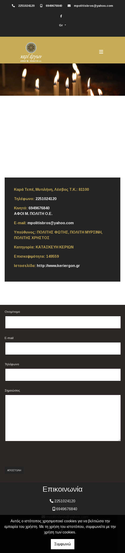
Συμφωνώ (62, 544)
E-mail (9, 338)
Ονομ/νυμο (12, 311)
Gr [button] (61, 25)
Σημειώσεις (12, 390)
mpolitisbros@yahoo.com (93, 5)
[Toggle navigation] (101, 51)
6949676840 (54, 5)
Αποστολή (14, 470)
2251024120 (26, 5)
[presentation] (38, 454)
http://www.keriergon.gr (58, 266)
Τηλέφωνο (12, 364)
